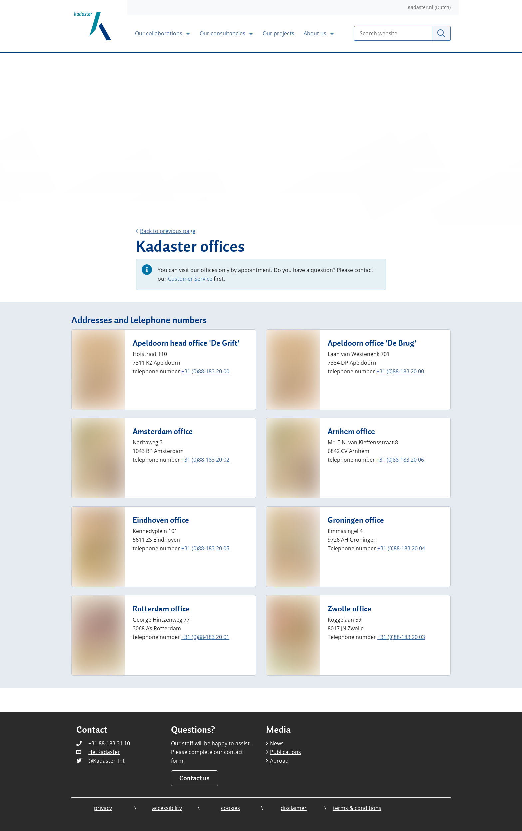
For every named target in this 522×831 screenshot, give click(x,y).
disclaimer (294, 808)
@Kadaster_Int (106, 760)
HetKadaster (104, 752)
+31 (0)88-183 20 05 (205, 548)
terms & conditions (357, 808)
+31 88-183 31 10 (109, 743)
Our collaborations (159, 33)
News (275, 743)
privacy (103, 808)
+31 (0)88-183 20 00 (205, 371)
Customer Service (190, 278)
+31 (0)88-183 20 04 (401, 548)
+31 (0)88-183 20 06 (400, 459)
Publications (283, 752)
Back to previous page (165, 231)
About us (316, 33)
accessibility (167, 808)
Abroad (277, 760)
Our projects (278, 33)
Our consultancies (223, 33)
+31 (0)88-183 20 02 (205, 459)
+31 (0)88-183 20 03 (401, 637)
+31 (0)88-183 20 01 (205, 637)
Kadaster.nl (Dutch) (429, 7)
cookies (230, 808)
